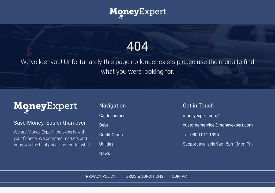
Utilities (106, 144)
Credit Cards (111, 134)
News (104, 153)
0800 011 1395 (204, 134)
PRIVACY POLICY (100, 176)
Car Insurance (112, 115)
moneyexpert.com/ (201, 115)
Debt (103, 125)
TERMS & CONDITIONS (143, 176)
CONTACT (180, 176)
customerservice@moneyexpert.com (218, 125)
